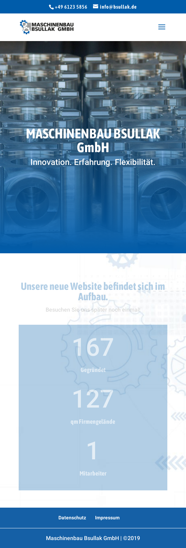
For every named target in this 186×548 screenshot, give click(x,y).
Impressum (107, 517)
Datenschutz (72, 517)
